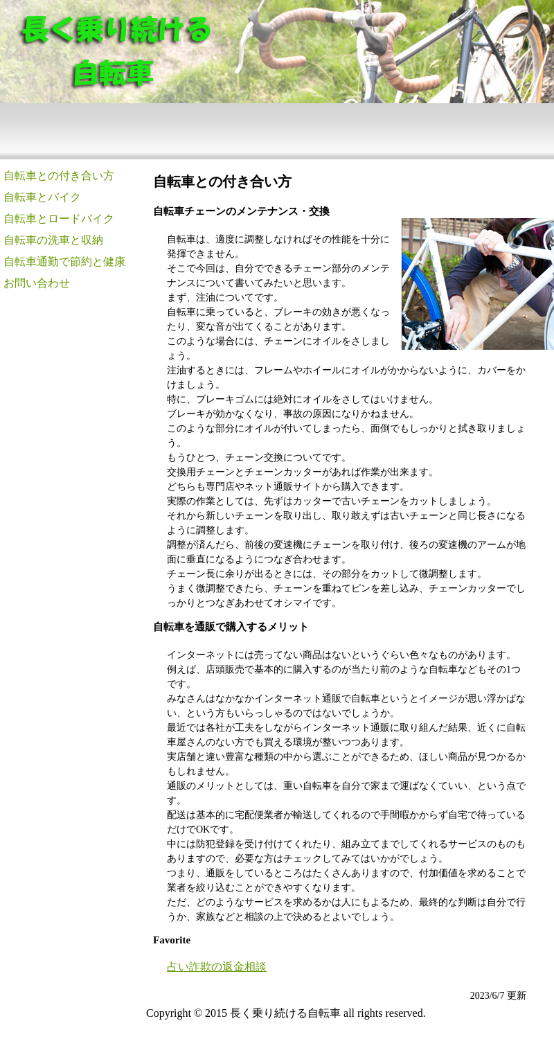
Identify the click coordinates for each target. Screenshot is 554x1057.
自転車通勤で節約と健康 (64, 261)
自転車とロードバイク (58, 218)
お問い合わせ (36, 283)
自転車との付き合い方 (58, 175)
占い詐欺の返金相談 (217, 966)
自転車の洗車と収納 (53, 240)
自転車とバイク (42, 197)
